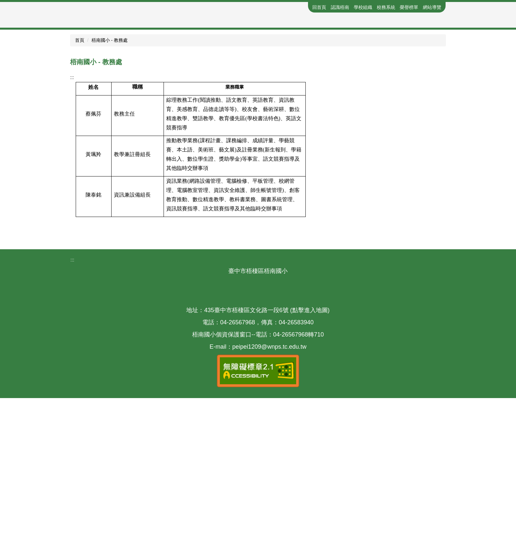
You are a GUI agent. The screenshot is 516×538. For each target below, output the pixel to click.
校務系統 (386, 7)
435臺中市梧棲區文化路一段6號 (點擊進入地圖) (266, 449)
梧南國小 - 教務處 (109, 180)
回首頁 (319, 7)
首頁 (79, 180)
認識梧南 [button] (340, 7)
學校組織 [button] (363, 7)
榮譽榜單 (409, 7)
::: (306, 7)
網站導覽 (432, 7)
